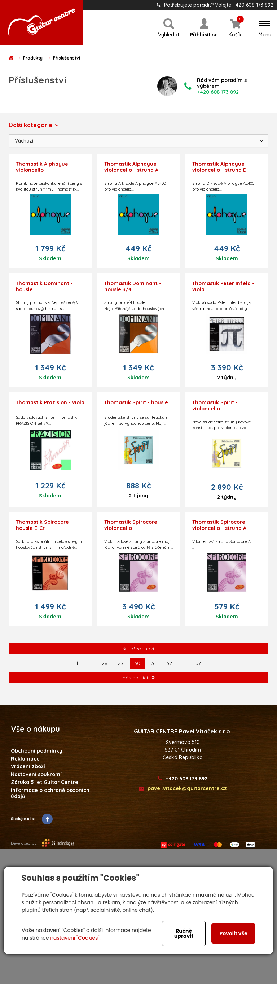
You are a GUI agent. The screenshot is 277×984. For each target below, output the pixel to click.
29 (120, 663)
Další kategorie (33, 125)
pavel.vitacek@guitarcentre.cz (183, 788)
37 (198, 663)
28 (104, 663)
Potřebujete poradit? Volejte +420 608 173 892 (215, 5)
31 (153, 663)
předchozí (138, 648)
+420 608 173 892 (182, 779)
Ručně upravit (183, 933)
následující (139, 677)
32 (169, 663)
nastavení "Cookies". (75, 937)
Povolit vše (233, 933)
